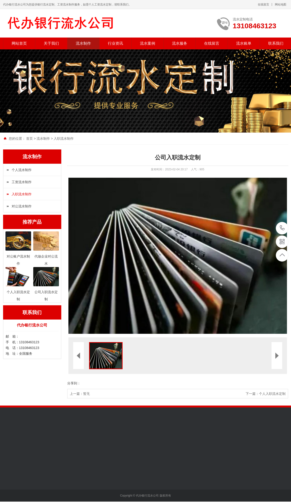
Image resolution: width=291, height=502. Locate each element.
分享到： (74, 383)
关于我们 (51, 43)
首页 (29, 138)
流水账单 (243, 43)
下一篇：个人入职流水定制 (266, 394)
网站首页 (19, 43)
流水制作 (83, 43)
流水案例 (147, 43)
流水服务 (179, 43)
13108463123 (282, 228)
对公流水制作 (22, 206)
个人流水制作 (22, 170)
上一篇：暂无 (80, 394)
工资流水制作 (22, 182)
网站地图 (280, 4)
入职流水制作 (64, 138)
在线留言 (263, 4)
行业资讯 (115, 43)
